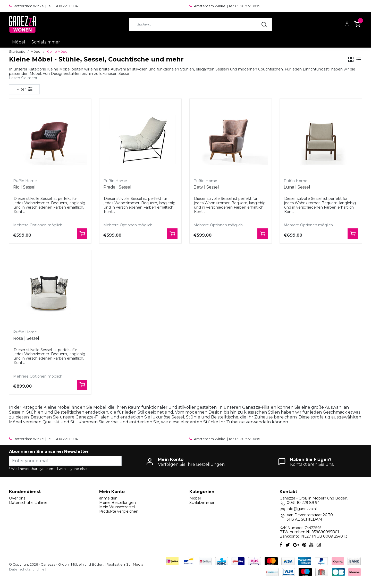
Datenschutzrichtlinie (28, 502)
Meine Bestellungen (117, 502)
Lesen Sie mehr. (23, 78)
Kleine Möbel (57, 51)
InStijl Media (133, 564)
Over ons (17, 498)
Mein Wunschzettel (117, 507)
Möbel (18, 42)
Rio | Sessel (24, 187)
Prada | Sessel (117, 187)
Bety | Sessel (206, 187)
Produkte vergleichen (118, 511)
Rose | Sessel (26, 338)
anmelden (108, 498)
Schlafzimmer (45, 42)
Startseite (17, 51)
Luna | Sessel (297, 187)
